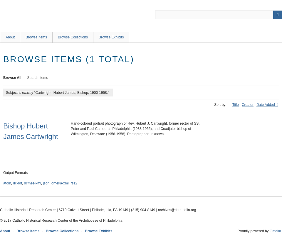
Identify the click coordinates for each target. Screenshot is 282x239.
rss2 (73, 183)
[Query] (218, 15)
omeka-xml (60, 183)
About (10, 37)
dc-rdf (17, 183)
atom (7, 183)
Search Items (37, 78)
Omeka (275, 231)
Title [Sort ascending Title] (235, 105)
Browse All (12, 78)
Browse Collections (73, 37)
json (46, 183)
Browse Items (36, 37)
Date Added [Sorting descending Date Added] (266, 105)
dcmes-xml (32, 183)
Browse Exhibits (111, 37)
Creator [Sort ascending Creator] (248, 105)
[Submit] (277, 15)
